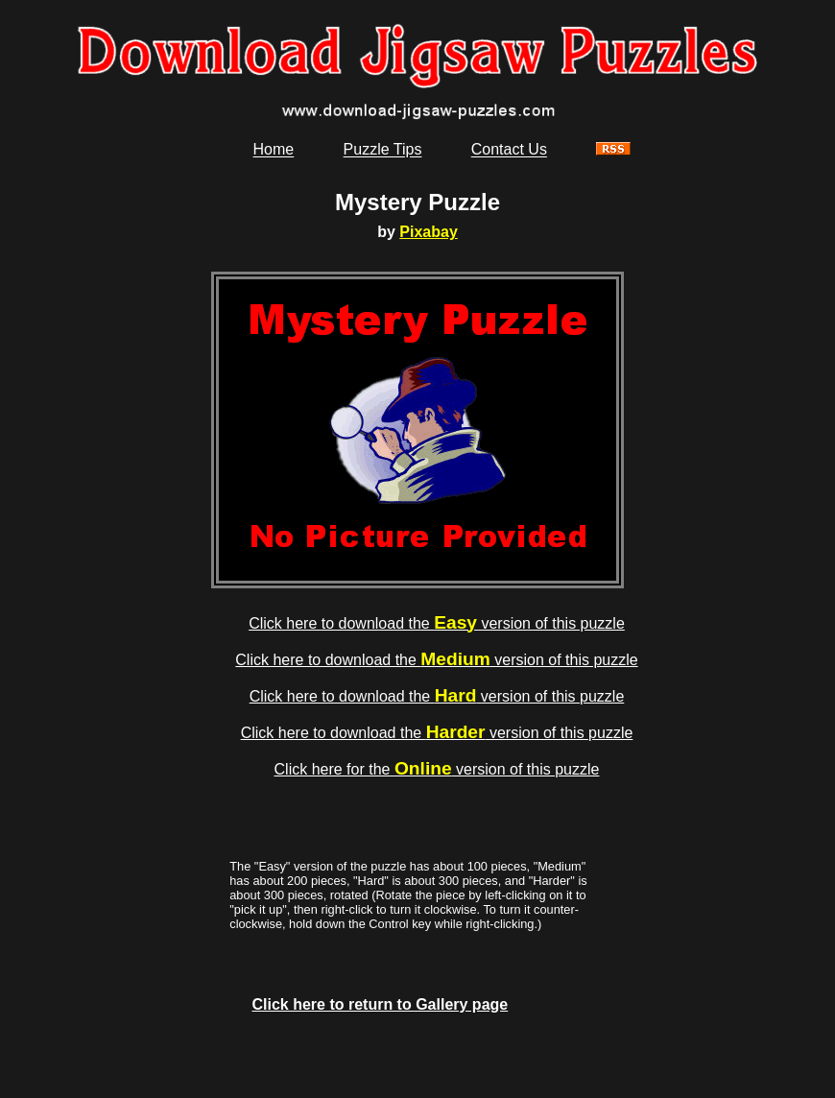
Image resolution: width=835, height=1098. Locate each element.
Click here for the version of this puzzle (437, 769)
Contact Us (509, 150)
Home (274, 150)
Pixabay (428, 232)
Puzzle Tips (383, 150)
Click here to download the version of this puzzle (437, 623)
